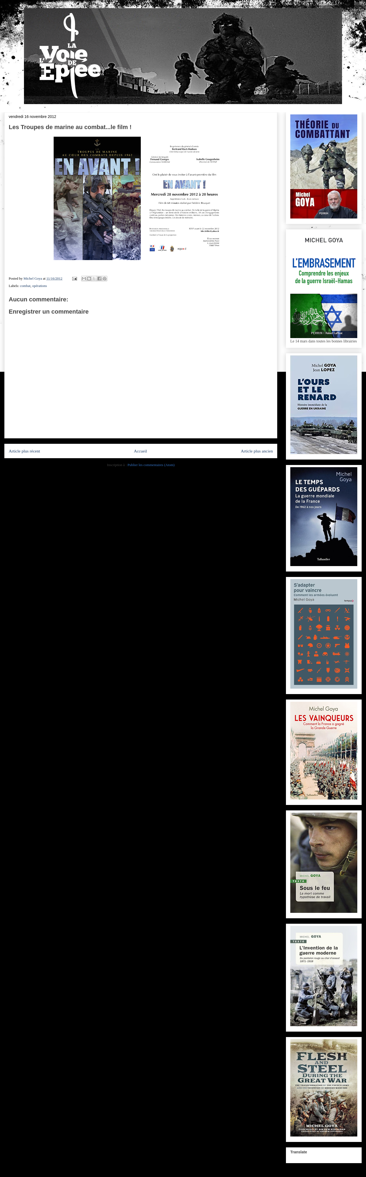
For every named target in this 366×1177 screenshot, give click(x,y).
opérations (39, 286)
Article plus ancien (257, 451)
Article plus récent (24, 451)
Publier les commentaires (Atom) (151, 465)
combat (25, 286)
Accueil (140, 451)
